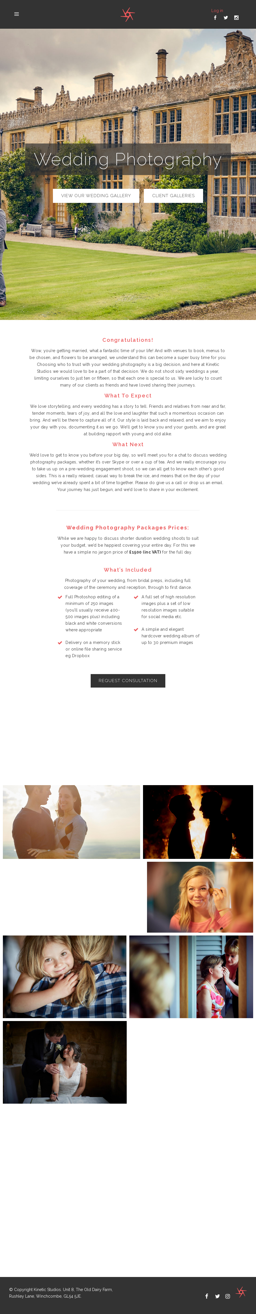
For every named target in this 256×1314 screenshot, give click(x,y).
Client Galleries (173, 195)
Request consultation (128, 680)
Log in (217, 10)
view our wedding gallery (96, 195)
